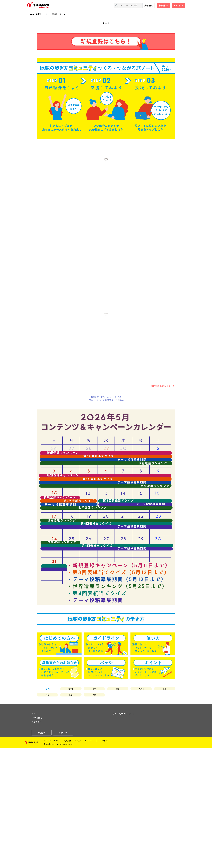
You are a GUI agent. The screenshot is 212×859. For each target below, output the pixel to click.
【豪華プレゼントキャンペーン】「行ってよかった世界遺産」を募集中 (106, 509)
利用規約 (67, 852)
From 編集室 (35, 14)
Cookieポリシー (104, 852)
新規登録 (163, 5)
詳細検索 (148, 5)
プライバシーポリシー (52, 852)
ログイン (178, 5)
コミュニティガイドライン (84, 852)
